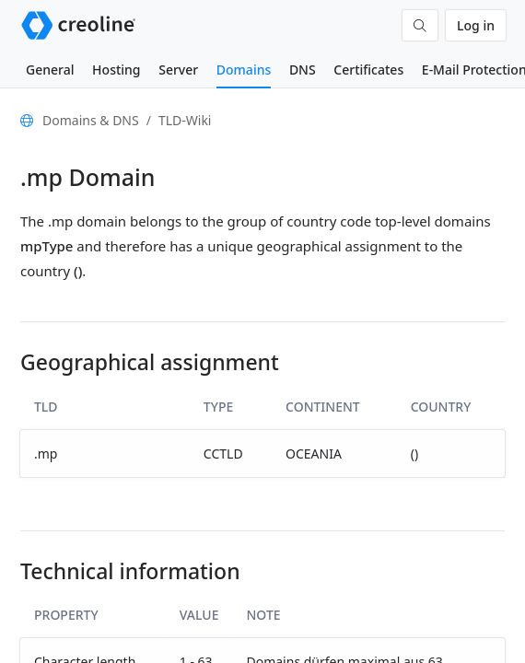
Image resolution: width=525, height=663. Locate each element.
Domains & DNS (90, 120)
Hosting (116, 69)
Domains (243, 69)
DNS (302, 69)
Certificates (368, 69)
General (50, 69)
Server (178, 69)
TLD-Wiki (185, 120)
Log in (476, 25)
